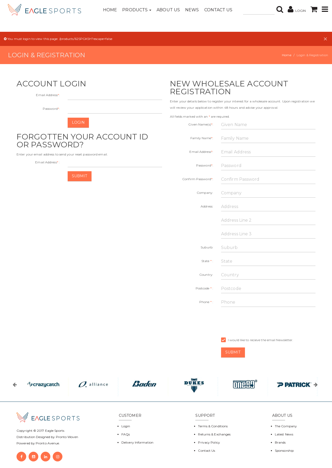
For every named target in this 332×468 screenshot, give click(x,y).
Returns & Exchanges (214, 434)
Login (78, 122)
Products (136, 9)
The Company (286, 426)
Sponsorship (284, 451)
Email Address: (48, 95)
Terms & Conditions (213, 426)
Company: (205, 193)
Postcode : (204, 288)
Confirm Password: (197, 179)
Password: (51, 109)
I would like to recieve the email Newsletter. (257, 340)
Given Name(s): (200, 124)
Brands (280, 442)
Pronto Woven (67, 437)
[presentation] (261, 321)
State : (207, 261)
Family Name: (201, 138)
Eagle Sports (54, 431)
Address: (207, 206)
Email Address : (47, 162)
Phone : (206, 302)
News (192, 9)
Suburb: (207, 247)
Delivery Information (137, 442)
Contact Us (218, 9)
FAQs (125, 434)
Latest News (284, 434)
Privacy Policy (209, 442)
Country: (206, 275)
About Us (168, 9)
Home (110, 9)
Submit (79, 176)
